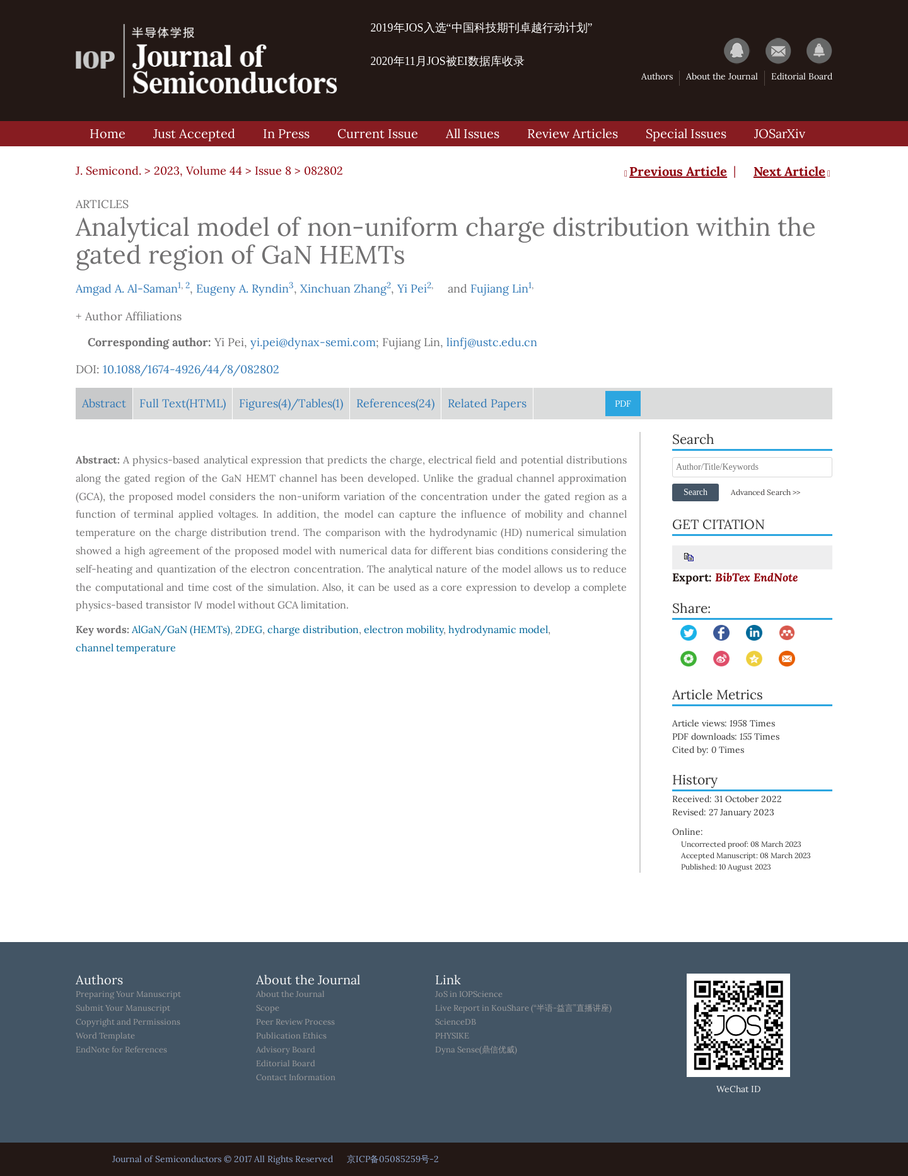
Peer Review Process (295, 1022)
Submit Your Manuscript (123, 1008)
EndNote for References (121, 1050)
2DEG (248, 629)
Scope (267, 1008)
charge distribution (313, 629)
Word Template (105, 1036)
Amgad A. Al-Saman (127, 288)
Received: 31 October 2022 (727, 799)
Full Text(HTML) (182, 403)
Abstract (104, 403)
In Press (286, 133)
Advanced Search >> (765, 492)
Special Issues (686, 133)
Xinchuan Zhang (343, 288)
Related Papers (487, 403)
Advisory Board (285, 1050)
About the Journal (722, 76)
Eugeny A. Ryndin (242, 288)
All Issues (472, 133)
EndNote (776, 577)
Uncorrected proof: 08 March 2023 (741, 844)
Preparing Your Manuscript (128, 994)
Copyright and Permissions (128, 1022)
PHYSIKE (452, 1036)
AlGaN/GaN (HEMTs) (181, 629)
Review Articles (572, 133)
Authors (657, 76)
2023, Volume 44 (198, 170)
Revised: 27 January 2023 (723, 812)
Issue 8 (273, 170)
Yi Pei (412, 288)
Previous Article (674, 171)
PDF (623, 403)
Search (695, 492)
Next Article (793, 171)
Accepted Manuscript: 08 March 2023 (746, 855)
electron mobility (403, 629)
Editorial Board (801, 76)
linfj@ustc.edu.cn (491, 342)
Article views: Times (732, 723)
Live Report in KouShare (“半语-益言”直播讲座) (523, 1008)
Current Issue (377, 133)
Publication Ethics (291, 1036)
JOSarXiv (779, 133)
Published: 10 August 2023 (726, 866)
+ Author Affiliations (129, 316)
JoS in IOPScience (469, 994)
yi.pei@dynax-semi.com (313, 342)
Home (107, 133)
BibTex (732, 577)
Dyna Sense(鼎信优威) (476, 1050)
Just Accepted (194, 133)
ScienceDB (455, 1022)
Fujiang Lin (499, 288)
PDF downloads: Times (734, 736)
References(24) (395, 403)
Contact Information (295, 1078)
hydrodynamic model (498, 629)
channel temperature (126, 647)
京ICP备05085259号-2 (393, 1159)
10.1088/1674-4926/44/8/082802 (191, 369)
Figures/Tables (291, 403)
